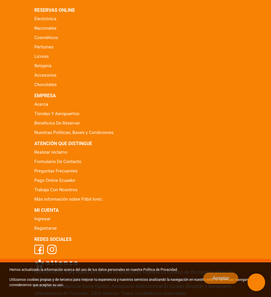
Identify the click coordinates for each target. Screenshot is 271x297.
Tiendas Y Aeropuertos (56, 113)
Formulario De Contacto (57, 161)
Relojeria (43, 65)
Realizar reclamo (50, 152)
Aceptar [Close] (220, 278)
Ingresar (42, 219)
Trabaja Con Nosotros (55, 189)
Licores (41, 56)
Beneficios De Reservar (57, 123)
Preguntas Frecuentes (56, 171)
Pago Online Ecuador (55, 180)
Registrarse (45, 228)
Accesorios (45, 75)
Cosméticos (46, 37)
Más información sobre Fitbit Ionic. (68, 199)
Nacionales (45, 28)
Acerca (41, 104)
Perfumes (44, 47)
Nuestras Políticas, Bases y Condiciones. (74, 132)
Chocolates (45, 84)
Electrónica (45, 18)
